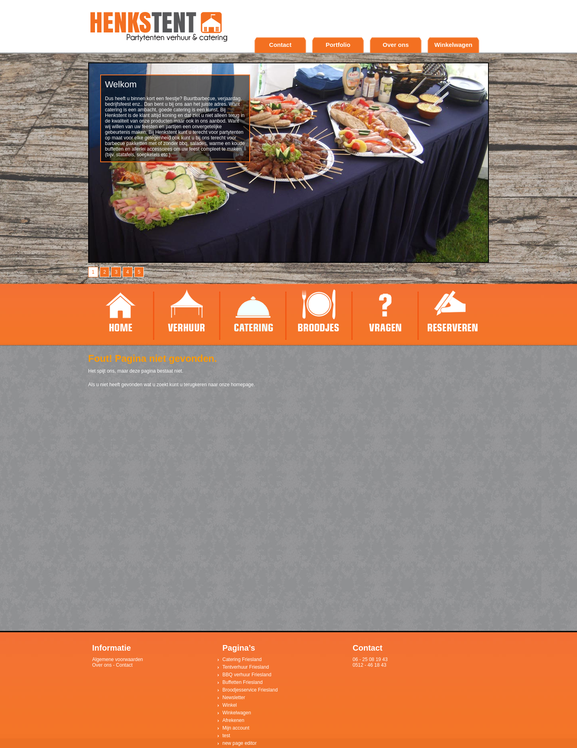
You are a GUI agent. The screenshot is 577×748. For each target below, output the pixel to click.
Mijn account (235, 728)
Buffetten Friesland (242, 682)
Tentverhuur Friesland (245, 667)
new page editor (239, 743)
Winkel (229, 705)
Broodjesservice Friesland (250, 690)
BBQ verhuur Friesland (246, 674)
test (226, 735)
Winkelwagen (453, 44)
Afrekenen (233, 720)
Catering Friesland (242, 659)
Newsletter (233, 697)
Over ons (396, 44)
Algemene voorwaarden (117, 659)
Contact (280, 44)
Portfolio (338, 44)
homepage (242, 384)
